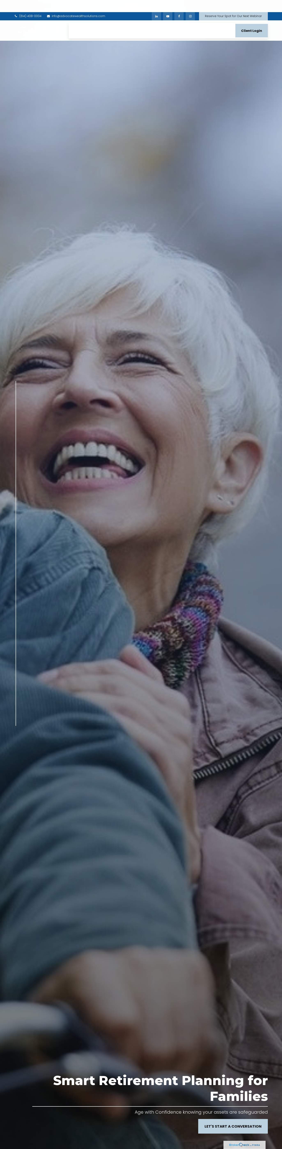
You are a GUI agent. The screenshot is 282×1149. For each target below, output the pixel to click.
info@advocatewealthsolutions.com (76, 4)
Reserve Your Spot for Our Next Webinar (233, 4)
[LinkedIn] (156, 4)
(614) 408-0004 (27, 4)
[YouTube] (167, 4)
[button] (76, 18)
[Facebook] (179, 4)
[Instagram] (16, 765)
